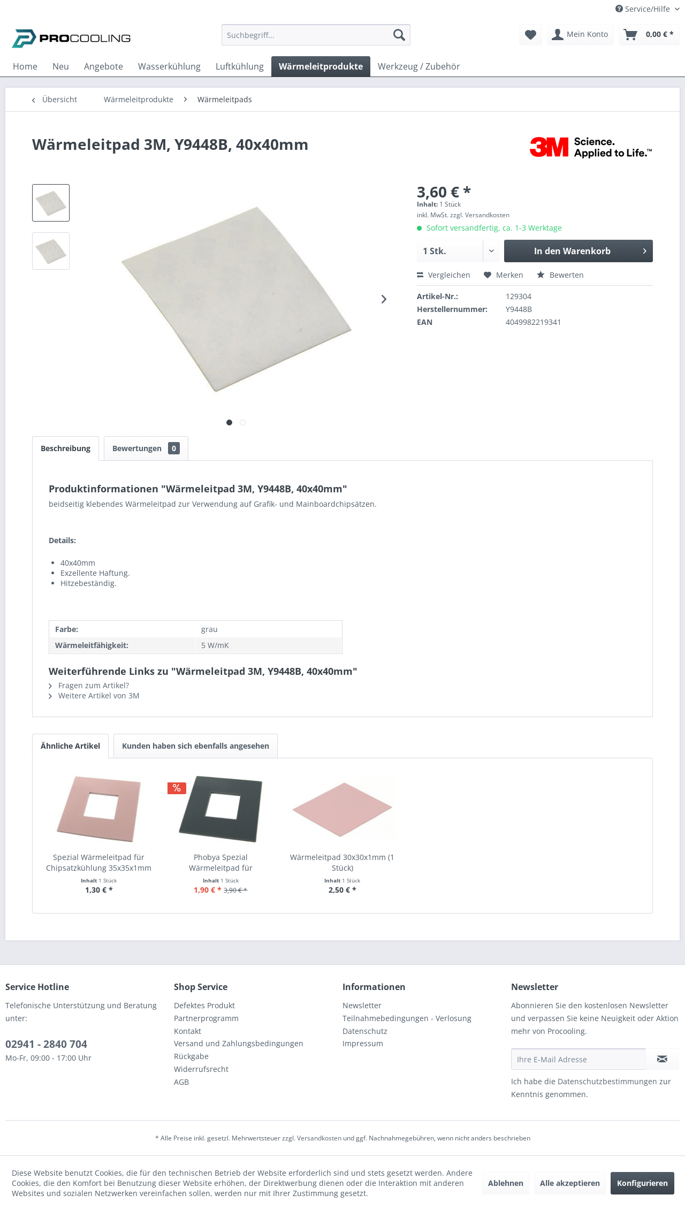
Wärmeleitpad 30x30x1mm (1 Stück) (342, 862)
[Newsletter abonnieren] (662, 1059)
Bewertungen (146, 448)
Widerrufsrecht (201, 1069)
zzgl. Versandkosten (479, 214)
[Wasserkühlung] (169, 66)
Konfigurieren (642, 1183)
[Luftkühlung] (239, 66)
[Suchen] (399, 34)
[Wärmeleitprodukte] (320, 66)
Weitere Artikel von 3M (94, 695)
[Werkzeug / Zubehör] (419, 66)
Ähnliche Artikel (70, 746)
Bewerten (560, 275)
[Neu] (61, 66)
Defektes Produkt (204, 1005)
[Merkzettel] (530, 34)
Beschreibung (65, 448)
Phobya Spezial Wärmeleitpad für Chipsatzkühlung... (220, 862)
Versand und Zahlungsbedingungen (238, 1043)
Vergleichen (443, 275)
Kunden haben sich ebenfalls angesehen (195, 746)
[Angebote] (104, 66)
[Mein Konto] (580, 34)
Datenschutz (364, 1031)
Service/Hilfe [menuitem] (643, 9)
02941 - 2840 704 (46, 1044)
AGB (181, 1082)
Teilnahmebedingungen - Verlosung (406, 1018)
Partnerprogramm (206, 1018)
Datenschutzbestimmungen (607, 1081)
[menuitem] (316, 40)
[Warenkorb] (649, 34)
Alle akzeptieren (570, 1183)
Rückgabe (191, 1056)
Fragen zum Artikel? (89, 685)
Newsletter (362, 1005)
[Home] (25, 66)
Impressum (362, 1043)
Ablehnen (505, 1183)
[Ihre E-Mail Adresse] (578, 1059)
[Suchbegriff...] (316, 34)
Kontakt (187, 1031)
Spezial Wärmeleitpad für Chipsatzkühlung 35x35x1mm (98, 862)
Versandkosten (319, 1138)
